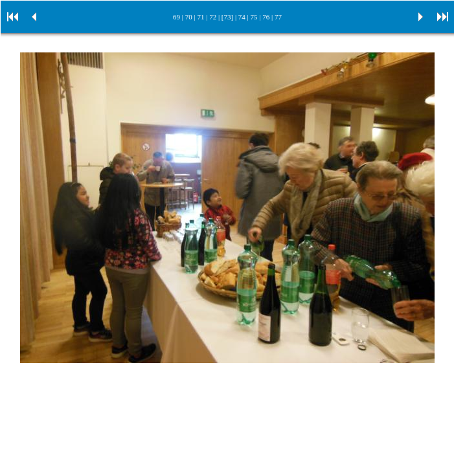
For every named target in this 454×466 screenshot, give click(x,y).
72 (212, 17)
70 (188, 17)
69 (176, 17)
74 (241, 17)
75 (254, 17)
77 (278, 17)
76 (265, 17)
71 (200, 17)
